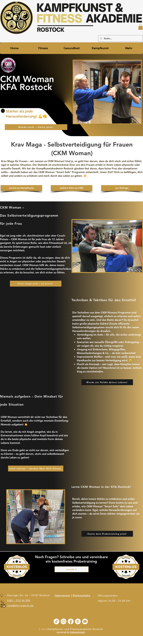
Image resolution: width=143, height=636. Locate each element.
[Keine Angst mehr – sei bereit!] (35, 284)
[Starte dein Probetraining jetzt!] (107, 534)
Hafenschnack (77, 632)
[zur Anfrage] (122, 188)
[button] (140, 27)
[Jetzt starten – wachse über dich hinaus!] (35, 468)
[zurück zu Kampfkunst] (21, 188)
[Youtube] (85, 621)
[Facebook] (71, 621)
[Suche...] (120, 38)
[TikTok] (56, 621)
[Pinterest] (78, 621)
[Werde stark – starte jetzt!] (36, 127)
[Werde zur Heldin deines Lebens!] (107, 382)
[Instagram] (63, 621)
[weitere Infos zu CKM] (71, 188)
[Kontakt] (72, 569)
